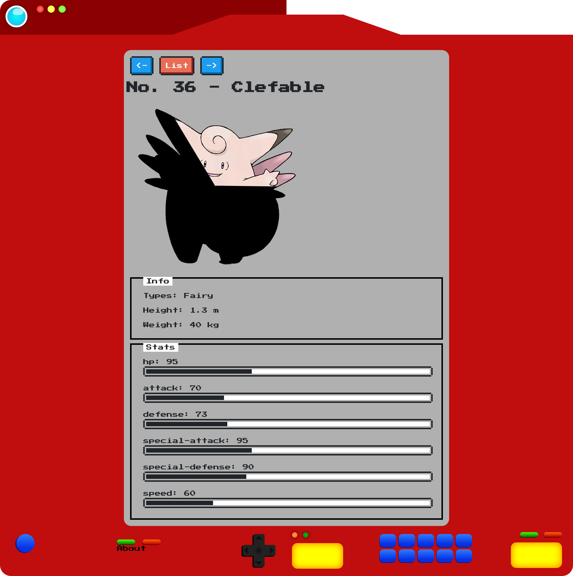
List (177, 66)
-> (212, 66)
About (131, 549)
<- (142, 66)
